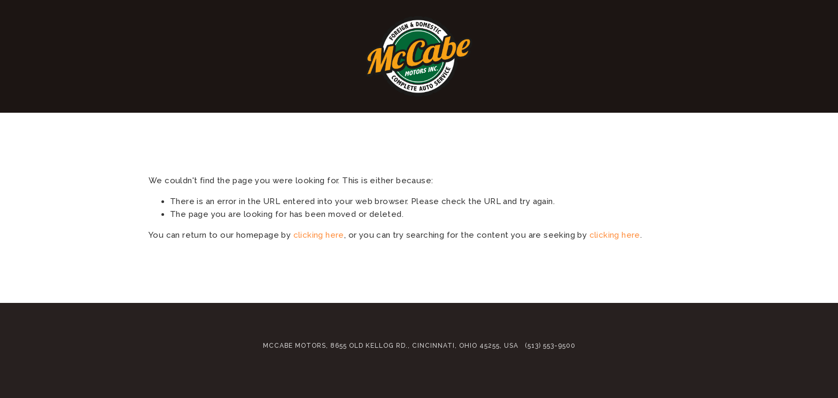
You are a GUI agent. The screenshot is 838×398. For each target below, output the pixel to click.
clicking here (318, 235)
